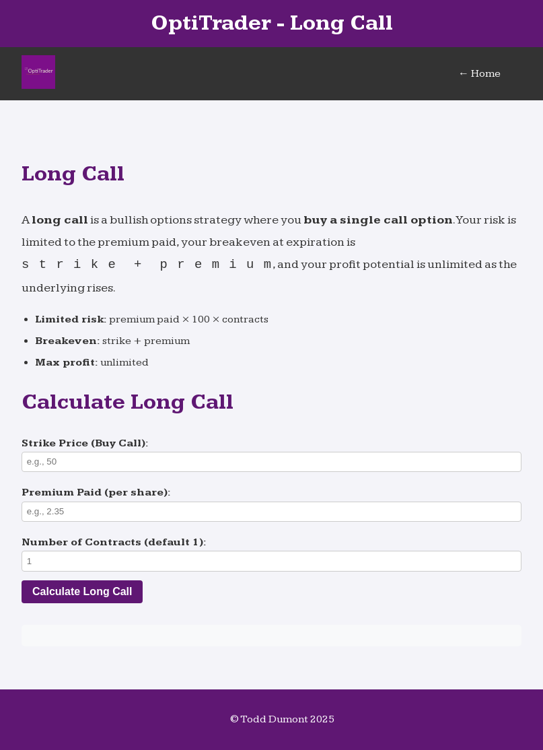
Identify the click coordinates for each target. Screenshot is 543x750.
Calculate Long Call (82, 591)
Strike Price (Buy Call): (85, 443)
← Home (479, 73)
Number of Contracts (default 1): (114, 542)
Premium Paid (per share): (96, 492)
